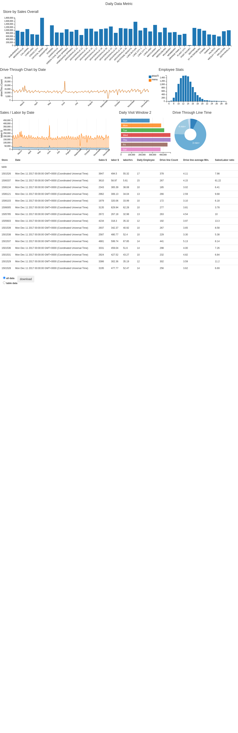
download (26, 279)
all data (8, 278)
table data (10, 283)
